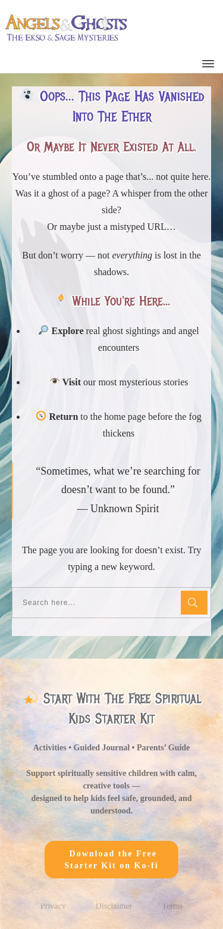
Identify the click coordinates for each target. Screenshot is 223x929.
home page (125, 421)
